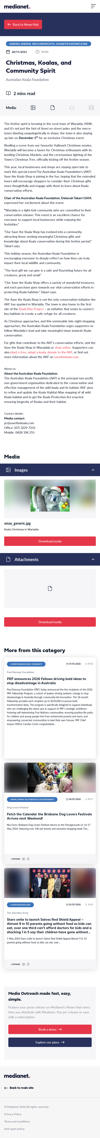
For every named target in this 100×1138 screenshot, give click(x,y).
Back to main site (19, 1088)
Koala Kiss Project (31, 309)
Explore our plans (50, 1042)
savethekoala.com (66, 357)
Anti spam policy (14, 1129)
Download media (50, 541)
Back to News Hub (23, 24)
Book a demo (50, 1029)
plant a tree (18, 352)
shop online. (63, 347)
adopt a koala (37, 352)
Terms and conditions (17, 1121)
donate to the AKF (59, 352)
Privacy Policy (12, 1114)
